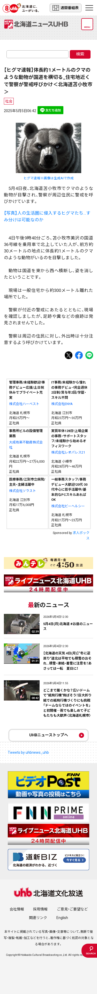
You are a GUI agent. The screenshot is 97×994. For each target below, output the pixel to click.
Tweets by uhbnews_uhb (28, 752)
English (62, 918)
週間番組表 (66, 8)
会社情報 (17, 909)
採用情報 (40, 909)
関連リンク (38, 918)
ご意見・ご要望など (72, 909)
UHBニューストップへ (48, 735)
